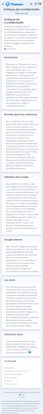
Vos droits (8, 381)
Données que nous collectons (15, 371)
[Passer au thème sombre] (31, 4)
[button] (35, 4)
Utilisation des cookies (12, 374)
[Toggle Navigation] (3, 4)
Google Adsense (10, 378)
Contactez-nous (10, 384)
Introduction (9, 368)
